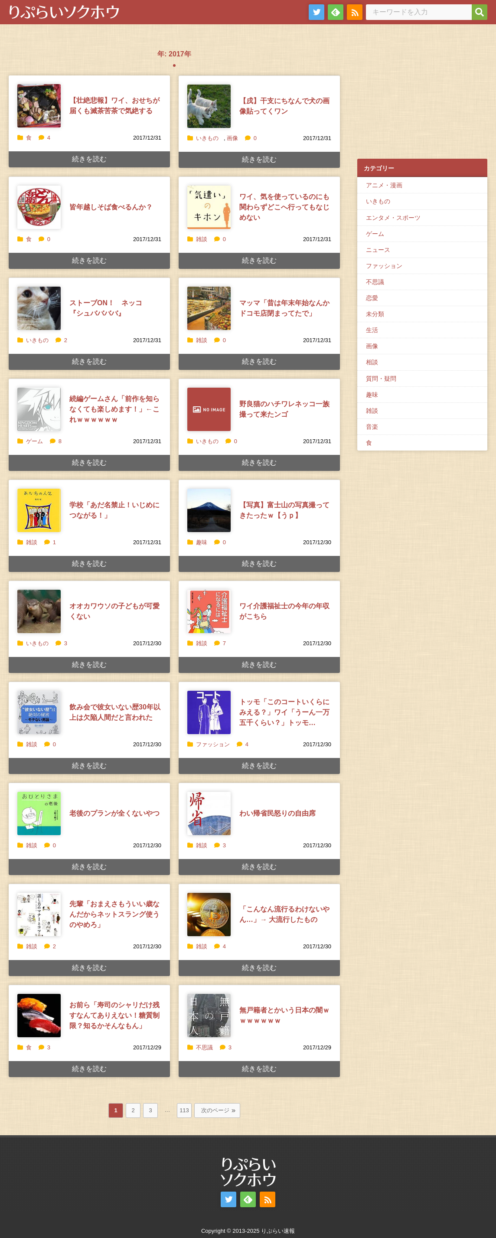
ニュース (378, 249)
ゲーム (34, 441)
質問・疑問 (381, 378)
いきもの (207, 138)
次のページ (215, 1110)
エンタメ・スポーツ (393, 217)
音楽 (372, 426)
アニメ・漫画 (384, 185)
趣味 (201, 542)
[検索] (479, 12)
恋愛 (372, 297)
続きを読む (89, 159)
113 (184, 1110)
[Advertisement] (422, 96)
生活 (372, 330)
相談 (372, 362)
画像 (232, 138)
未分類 (375, 313)
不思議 (204, 1047)
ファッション (213, 744)
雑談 (201, 239)
